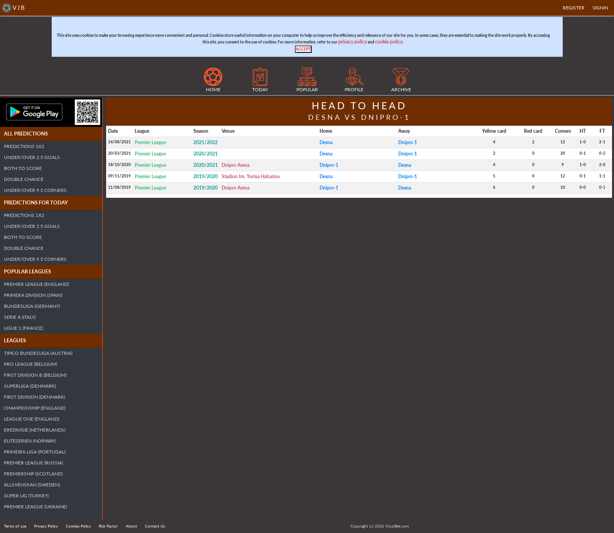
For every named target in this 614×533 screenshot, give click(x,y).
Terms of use (15, 526)
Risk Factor (108, 526)
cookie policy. (389, 42)
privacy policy (352, 42)
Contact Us (155, 526)
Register (574, 8)
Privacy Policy (46, 526)
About (131, 526)
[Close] (303, 49)
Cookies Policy (78, 526)
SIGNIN (600, 8)
